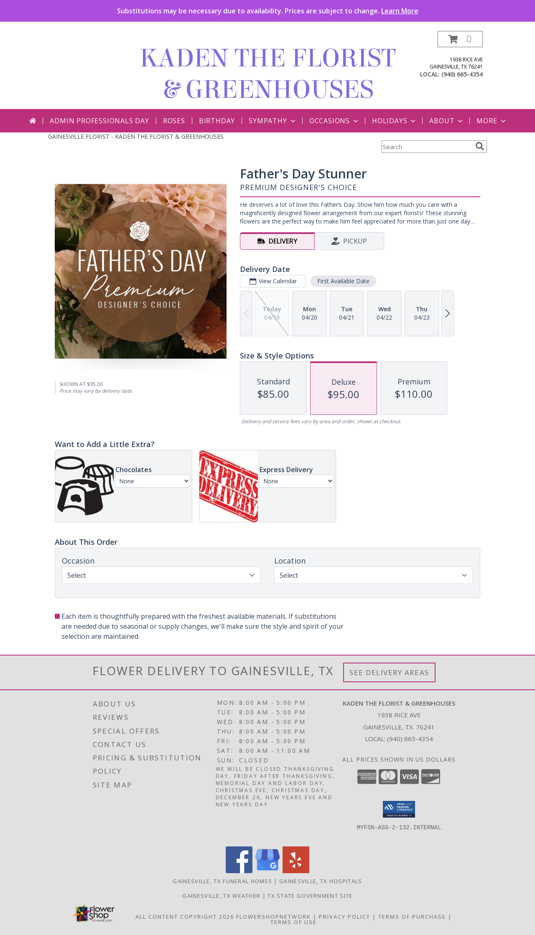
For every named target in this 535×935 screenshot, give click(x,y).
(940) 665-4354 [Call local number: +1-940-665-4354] (462, 74)
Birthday (217, 120)
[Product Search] (426, 146)
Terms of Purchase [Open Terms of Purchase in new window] (412, 916)
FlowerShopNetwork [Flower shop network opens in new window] (273, 916)
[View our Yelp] (296, 871)
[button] (460, 39)
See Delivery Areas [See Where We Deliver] (389, 672)
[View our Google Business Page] (267, 871)
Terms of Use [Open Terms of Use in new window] (293, 922)
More (491, 120)
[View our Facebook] (239, 871)
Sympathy (273, 120)
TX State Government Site (310, 895)
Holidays (394, 120)
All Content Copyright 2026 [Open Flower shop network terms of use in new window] (184, 916)
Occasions (334, 120)
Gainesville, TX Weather (221, 895)
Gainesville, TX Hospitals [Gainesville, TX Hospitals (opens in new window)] (320, 881)
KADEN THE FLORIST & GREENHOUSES (268, 74)
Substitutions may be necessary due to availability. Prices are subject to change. (267, 10)
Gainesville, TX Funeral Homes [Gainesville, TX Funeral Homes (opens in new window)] (222, 881)
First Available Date (343, 281)
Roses (174, 120)
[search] (480, 146)
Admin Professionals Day (99, 120)
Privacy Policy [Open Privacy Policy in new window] (344, 916)
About (446, 120)
